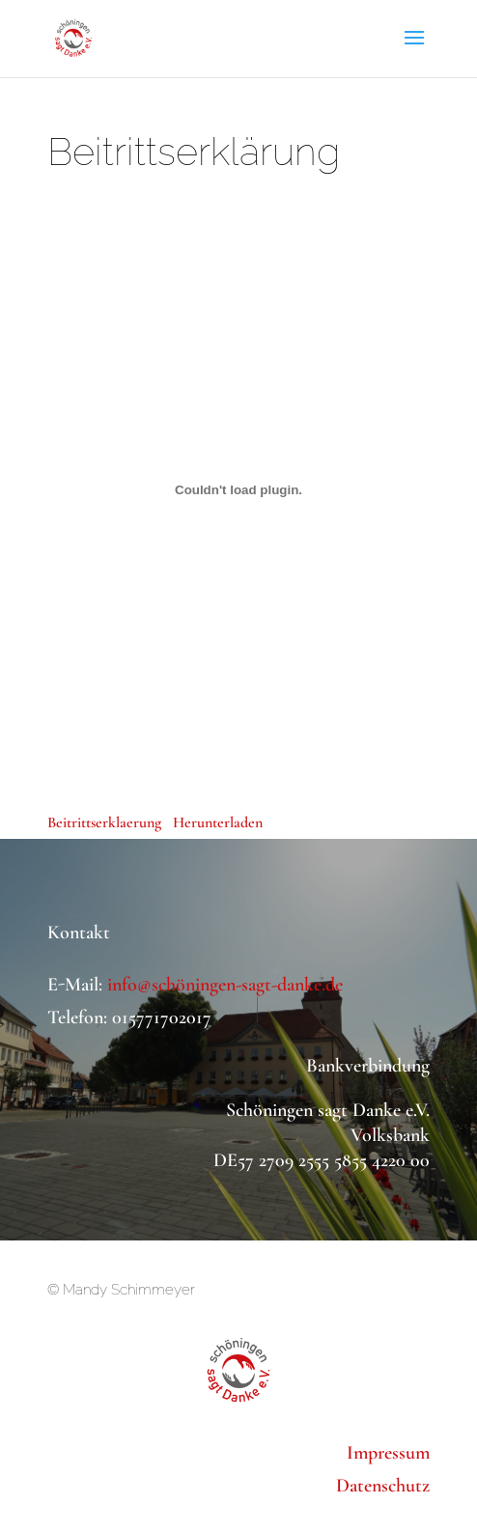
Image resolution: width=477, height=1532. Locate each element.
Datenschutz (383, 1485)
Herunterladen (218, 822)
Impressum (388, 1452)
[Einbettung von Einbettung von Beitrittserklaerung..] (238, 489)
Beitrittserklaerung (104, 822)
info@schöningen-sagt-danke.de (225, 984)
